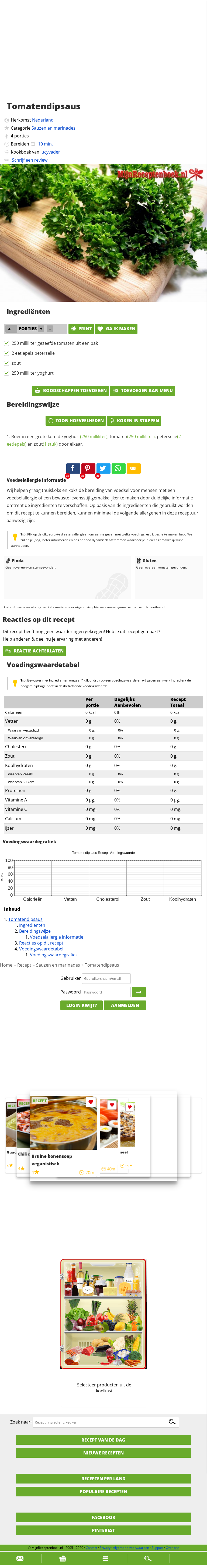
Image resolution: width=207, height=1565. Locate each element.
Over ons (172, 1547)
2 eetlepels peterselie (33, 353)
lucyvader (50, 152)
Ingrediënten (32, 925)
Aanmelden (125, 1005)
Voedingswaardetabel (41, 949)
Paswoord (70, 992)
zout (16, 363)
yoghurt (86, 436)
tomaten (132, 436)
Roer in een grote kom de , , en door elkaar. (94, 440)
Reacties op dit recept (41, 943)
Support (157, 1547)
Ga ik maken (116, 329)
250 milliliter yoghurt (33, 373)
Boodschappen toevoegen (70, 390)
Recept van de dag (103, 1440)
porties (21, 136)
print (81, 329)
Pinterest (103, 1530)
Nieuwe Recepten (103, 1453)
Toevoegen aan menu (142, 390)
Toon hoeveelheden (76, 421)
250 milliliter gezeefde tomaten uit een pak (55, 343)
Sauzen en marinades (53, 128)
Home (6, 965)
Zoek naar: (21, 1422)
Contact (91, 1547)
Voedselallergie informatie (56, 937)
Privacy (105, 1547)
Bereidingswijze (35, 931)
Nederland (43, 120)
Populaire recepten (103, 1492)
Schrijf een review (29, 160)
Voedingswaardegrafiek (54, 955)
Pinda (14, 560)
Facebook (103, 1517)
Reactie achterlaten (34, 651)
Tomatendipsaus (25, 919)
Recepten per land (103, 1479)
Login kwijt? (81, 1005)
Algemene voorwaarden (131, 1547)
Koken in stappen (134, 421)
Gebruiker (70, 978)
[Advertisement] (103, 56)
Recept (24, 965)
